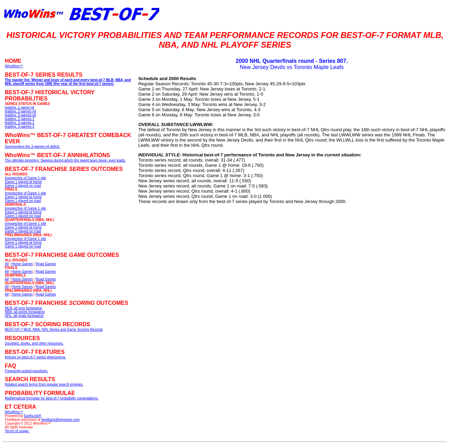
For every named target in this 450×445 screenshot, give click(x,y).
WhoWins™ (14, 412)
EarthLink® (32, 416)
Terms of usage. (17, 431)
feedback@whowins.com (60, 420)
